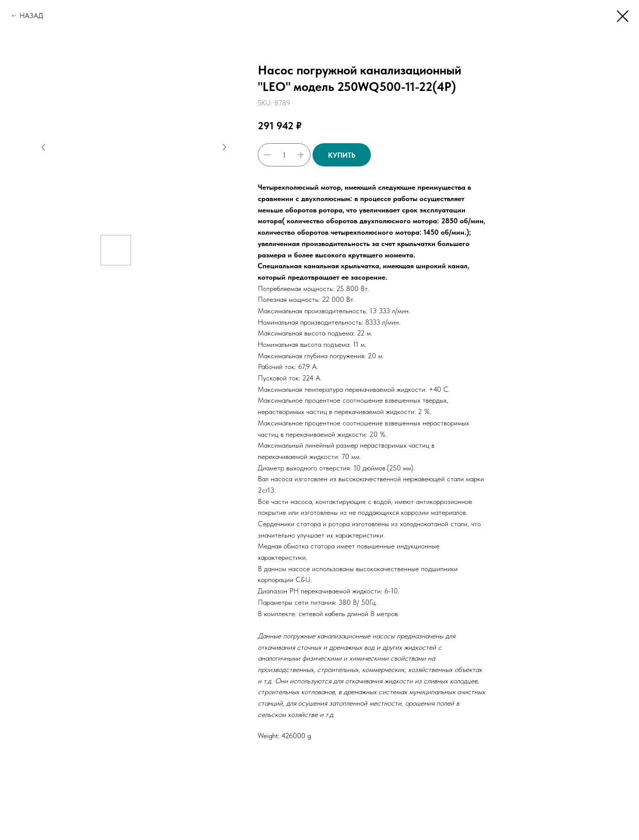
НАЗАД (31, 15)
